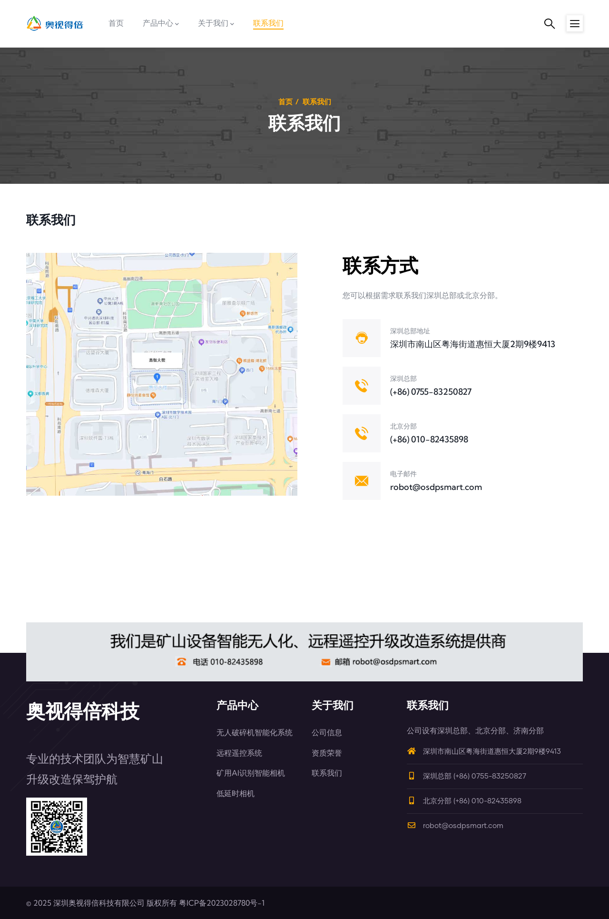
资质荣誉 (327, 753)
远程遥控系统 (239, 753)
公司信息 (327, 732)
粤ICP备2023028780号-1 (222, 903)
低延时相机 (235, 793)
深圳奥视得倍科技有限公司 (99, 903)
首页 (285, 101)
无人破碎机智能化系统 (254, 732)
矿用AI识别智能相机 (250, 773)
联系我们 (327, 773)
